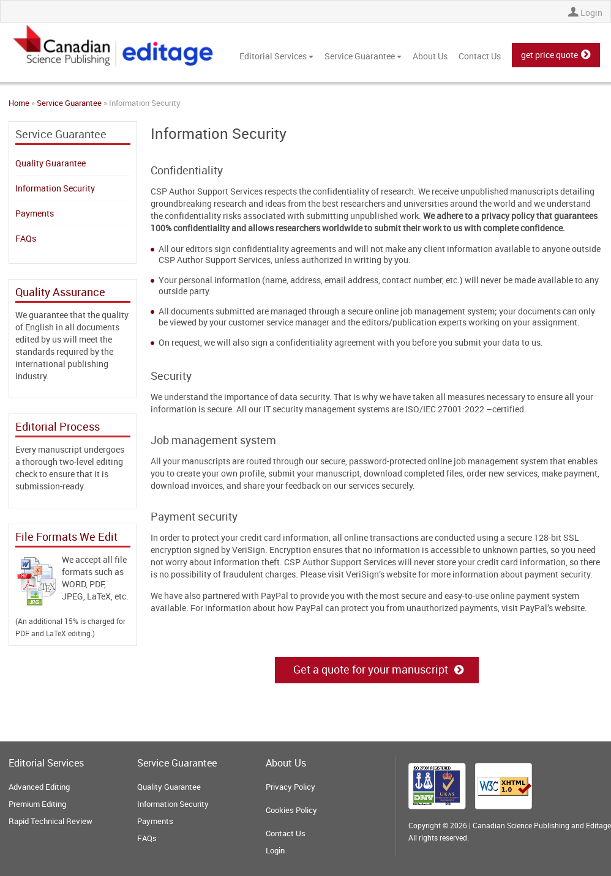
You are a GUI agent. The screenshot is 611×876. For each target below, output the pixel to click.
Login (591, 12)
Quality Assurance (60, 292)
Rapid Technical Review (50, 820)
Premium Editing (37, 803)
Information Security (55, 188)
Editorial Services (276, 56)
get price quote (555, 55)
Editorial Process (57, 426)
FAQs (25, 238)
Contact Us (480, 56)
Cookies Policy (291, 809)
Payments (34, 213)
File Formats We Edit (66, 536)
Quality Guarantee (50, 163)
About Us (430, 56)
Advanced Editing (39, 786)
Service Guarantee (363, 56)
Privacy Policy (290, 786)
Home (19, 102)
